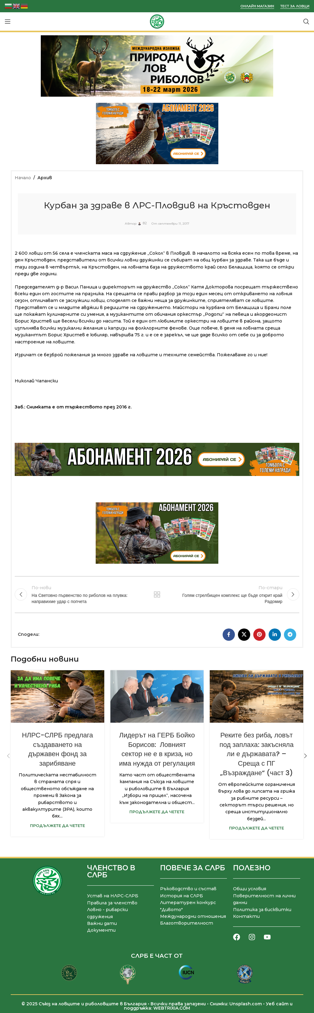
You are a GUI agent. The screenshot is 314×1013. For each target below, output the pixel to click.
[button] (8, 756)
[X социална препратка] (244, 634)
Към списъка (157, 594)
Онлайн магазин (257, 6)
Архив (44, 177)
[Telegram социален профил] (290, 634)
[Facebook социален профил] (229, 634)
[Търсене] (306, 21)
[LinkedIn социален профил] (275, 634)
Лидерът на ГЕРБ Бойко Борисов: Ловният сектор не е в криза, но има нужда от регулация (157, 749)
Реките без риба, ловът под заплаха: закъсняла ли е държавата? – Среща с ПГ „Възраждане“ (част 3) (257, 753)
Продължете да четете (57, 825)
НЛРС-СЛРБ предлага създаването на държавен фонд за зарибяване (57, 749)
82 (145, 223)
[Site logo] (157, 21)
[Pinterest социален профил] (259, 634)
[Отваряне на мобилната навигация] (8, 21)
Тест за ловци (294, 6)
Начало (23, 177)
